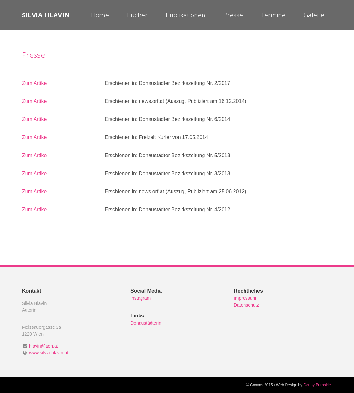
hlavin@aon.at (43, 345)
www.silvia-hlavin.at (48, 352)
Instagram (140, 298)
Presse (233, 15)
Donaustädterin (145, 323)
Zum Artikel (35, 83)
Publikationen (185, 15)
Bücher (137, 15)
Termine (273, 15)
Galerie (314, 15)
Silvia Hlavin (46, 15)
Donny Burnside (317, 385)
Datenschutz (246, 304)
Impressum (245, 298)
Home (100, 15)
